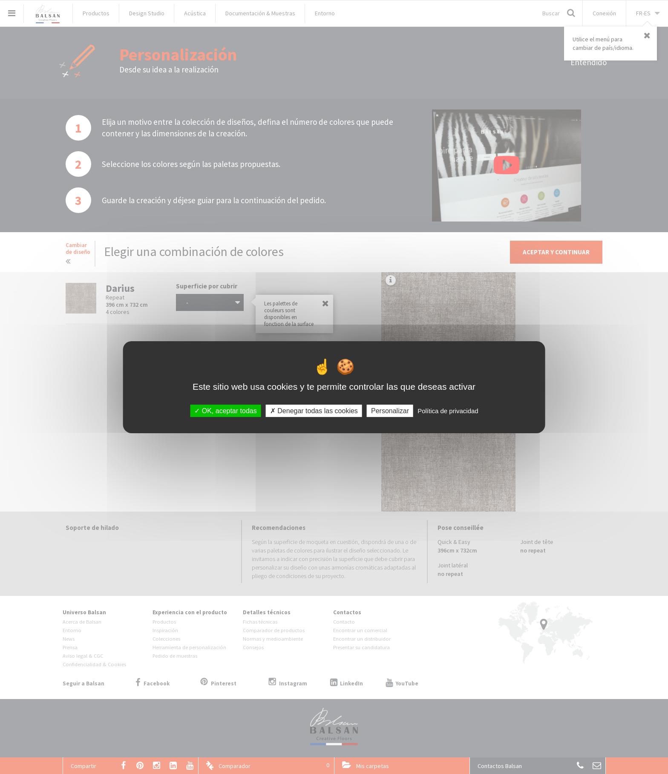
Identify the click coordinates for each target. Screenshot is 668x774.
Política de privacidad (448, 410)
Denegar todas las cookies (314, 410)
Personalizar (390, 410)
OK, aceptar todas (225, 410)
